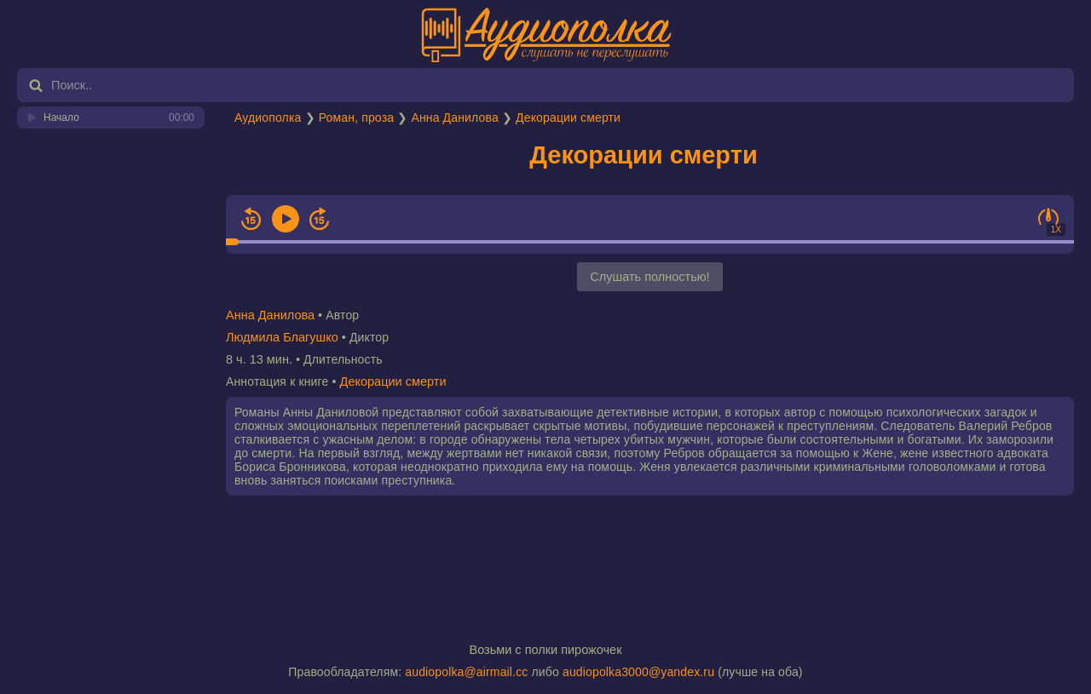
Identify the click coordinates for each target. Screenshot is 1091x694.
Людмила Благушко (282, 337)
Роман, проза (356, 117)
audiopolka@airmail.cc (466, 672)
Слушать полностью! (649, 277)
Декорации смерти (568, 117)
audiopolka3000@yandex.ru (638, 672)
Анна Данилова (454, 117)
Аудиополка (267, 117)
